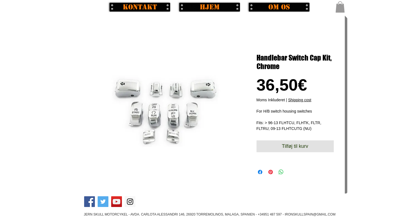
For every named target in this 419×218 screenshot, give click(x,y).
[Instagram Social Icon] (130, 201)
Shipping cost (299, 100)
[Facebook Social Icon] (89, 201)
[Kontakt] (140, 7)
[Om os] (279, 7)
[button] (340, 7)
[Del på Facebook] (260, 172)
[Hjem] (209, 7)
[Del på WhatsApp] (281, 172)
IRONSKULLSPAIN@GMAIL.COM (310, 214)
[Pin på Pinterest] (270, 172)
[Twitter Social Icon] (103, 201)
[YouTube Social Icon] (116, 201)
